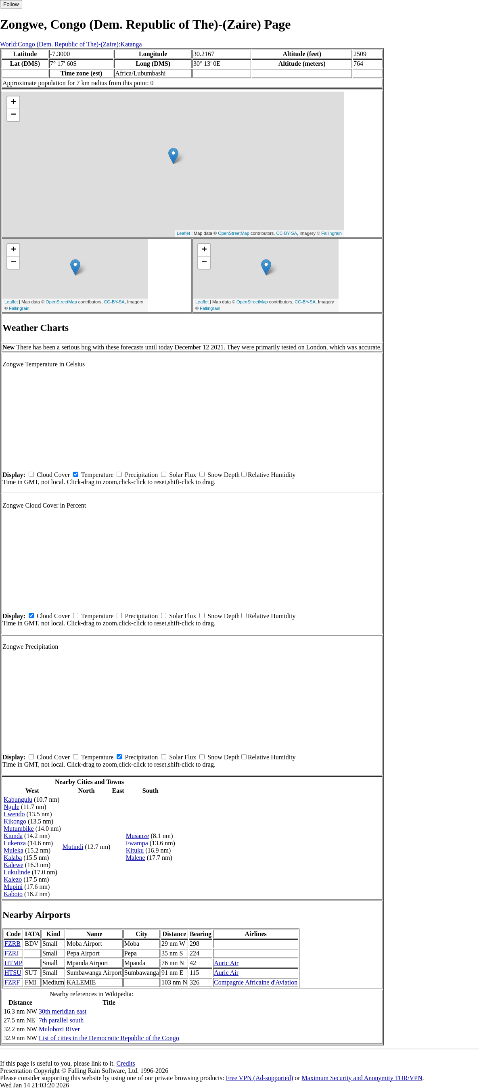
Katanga (131, 44)
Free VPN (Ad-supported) (259, 1077)
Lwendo (14, 814)
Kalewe (13, 864)
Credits (125, 1063)
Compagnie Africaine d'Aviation (255, 982)
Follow (11, 4)
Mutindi (73, 846)
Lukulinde (17, 872)
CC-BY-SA (286, 233)
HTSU (12, 972)
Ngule (11, 806)
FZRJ (11, 953)
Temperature (97, 474)
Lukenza (15, 843)
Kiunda (13, 835)
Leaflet (183, 233)
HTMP (13, 962)
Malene (135, 857)
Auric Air (226, 962)
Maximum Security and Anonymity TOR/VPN (362, 1077)
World (8, 44)
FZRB (12, 943)
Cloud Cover (53, 474)
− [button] (13, 115)
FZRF (12, 982)
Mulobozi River (59, 1029)
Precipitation (141, 474)
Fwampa (137, 843)
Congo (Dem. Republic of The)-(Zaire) (68, 44)
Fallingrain (331, 233)
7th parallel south (61, 1020)
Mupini (13, 886)
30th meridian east (62, 1011)
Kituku (135, 850)
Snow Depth (223, 474)
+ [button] (13, 102)
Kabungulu (18, 799)
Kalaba (13, 857)
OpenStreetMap (233, 233)
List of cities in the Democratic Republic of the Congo (109, 1038)
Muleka (13, 850)
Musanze (137, 835)
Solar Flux (182, 474)
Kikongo (15, 821)
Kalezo (13, 879)
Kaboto (13, 893)
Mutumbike (19, 828)
